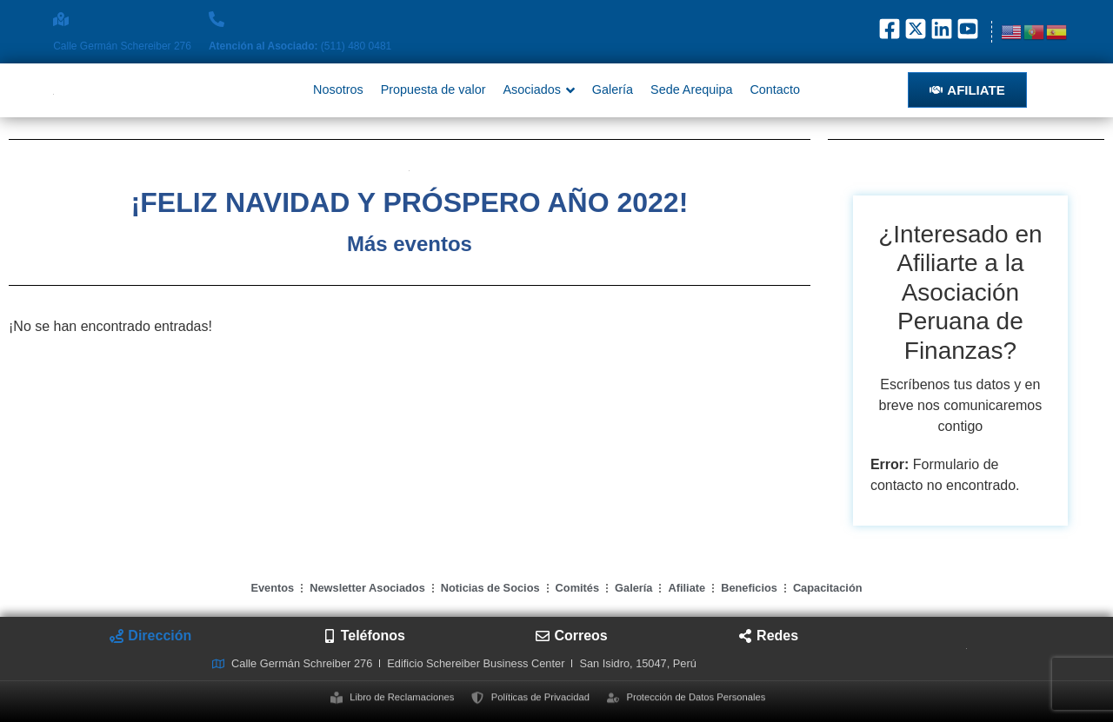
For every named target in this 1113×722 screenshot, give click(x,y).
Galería (633, 587)
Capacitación (828, 587)
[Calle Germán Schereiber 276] (61, 19)
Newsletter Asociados (367, 587)
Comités (578, 587)
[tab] (150, 636)
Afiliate (686, 587)
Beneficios (749, 587)
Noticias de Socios (490, 587)
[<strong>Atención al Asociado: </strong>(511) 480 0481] (216, 19)
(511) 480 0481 (300, 46)
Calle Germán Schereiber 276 (122, 46)
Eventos (272, 587)
